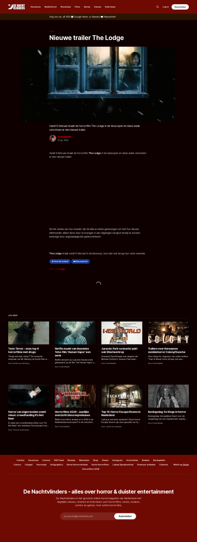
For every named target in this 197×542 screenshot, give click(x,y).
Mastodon (84, 460)
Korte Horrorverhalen (77, 464)
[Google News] (80, 16)
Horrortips (41, 464)
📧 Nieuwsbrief (80, 261)
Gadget (29, 464)
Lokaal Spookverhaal (123, 464)
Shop (95, 460)
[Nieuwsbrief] (108, 16)
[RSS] (67, 16)
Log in (166, 6)
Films (77, 6)
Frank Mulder (65, 136)
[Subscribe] (125, 516)
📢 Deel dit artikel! (59, 261)
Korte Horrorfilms (100, 464)
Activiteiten (132, 460)
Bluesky (71, 460)
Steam (105, 460)
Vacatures (35, 6)
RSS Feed (59, 460)
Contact (46, 460)
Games (97, 6)
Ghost (186, 464)
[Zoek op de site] (157, 7)
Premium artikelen (146, 464)
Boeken (145, 460)
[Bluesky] (95, 16)
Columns (163, 464)
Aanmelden (180, 7)
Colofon (20, 460)
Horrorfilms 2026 (90, 469)
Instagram (117, 460)
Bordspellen (159, 460)
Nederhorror (50, 6)
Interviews (110, 6)
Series (87, 6)
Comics (17, 464)
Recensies (66, 6)
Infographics (56, 464)
